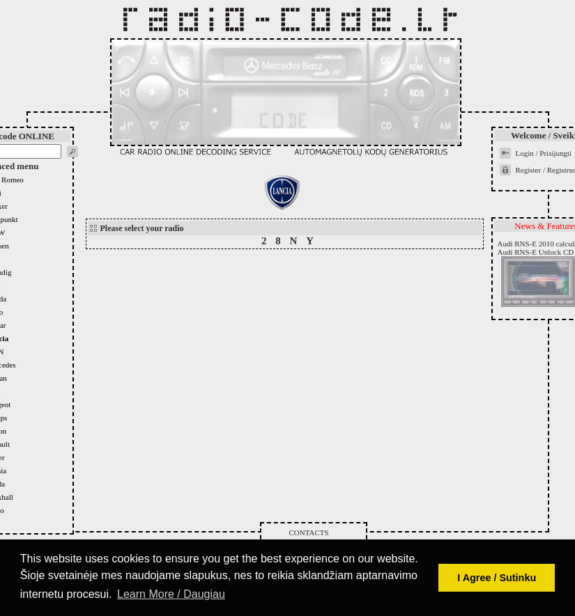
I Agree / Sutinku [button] (496, 577)
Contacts (309, 532)
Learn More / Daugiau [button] (171, 594)
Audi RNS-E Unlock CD (536, 252)
